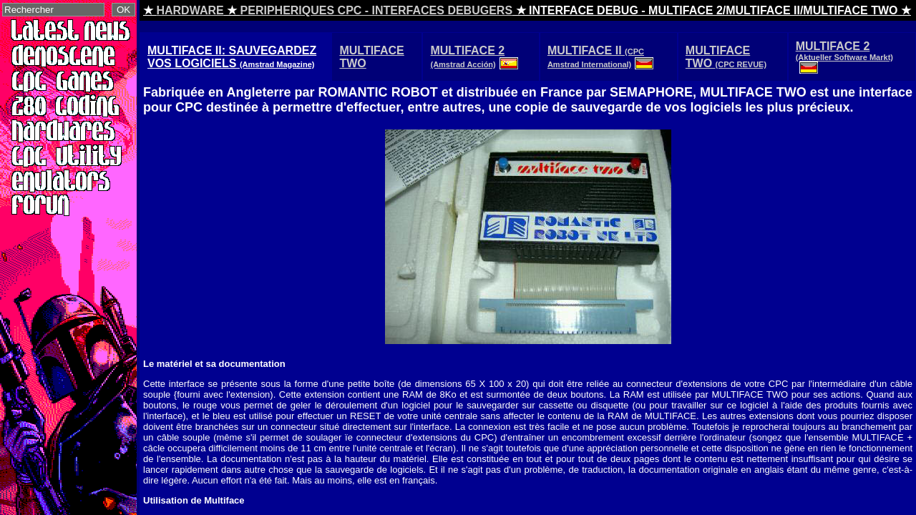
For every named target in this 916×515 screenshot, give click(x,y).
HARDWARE (189, 10)
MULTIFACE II (602, 56)
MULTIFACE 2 (475, 56)
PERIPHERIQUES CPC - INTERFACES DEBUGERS (376, 10)
